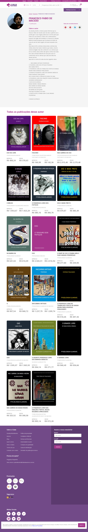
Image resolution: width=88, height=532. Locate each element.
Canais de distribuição (26, 447)
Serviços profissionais (26, 439)
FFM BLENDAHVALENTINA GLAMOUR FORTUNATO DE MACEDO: (67, 156)
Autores (35, 14)
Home (30, 14)
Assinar (58, 447)
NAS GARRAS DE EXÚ (64, 153)
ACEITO (82, 525)
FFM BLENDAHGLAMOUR (13, 155)
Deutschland (43, 1)
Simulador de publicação (29, 450)
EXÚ (33, 253)
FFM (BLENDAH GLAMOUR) (14, 410)
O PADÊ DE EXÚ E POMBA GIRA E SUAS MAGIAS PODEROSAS (68, 254)
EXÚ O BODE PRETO (64, 203)
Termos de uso (11, 447)
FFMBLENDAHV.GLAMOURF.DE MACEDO (17, 360)
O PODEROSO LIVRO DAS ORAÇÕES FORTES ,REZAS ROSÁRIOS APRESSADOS (40, 410)
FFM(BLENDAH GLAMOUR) (64, 205)
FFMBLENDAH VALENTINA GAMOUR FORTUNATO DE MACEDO (41, 156)
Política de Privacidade (37, 525)
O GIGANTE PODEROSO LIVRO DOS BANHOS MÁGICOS (42, 359)
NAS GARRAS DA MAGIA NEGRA (17, 408)
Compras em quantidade (27, 444)
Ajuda (79, 1)
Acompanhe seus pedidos (69, 1)
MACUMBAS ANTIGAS (39, 304)
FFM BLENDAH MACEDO (38, 256)
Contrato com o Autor (12, 450)
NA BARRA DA (11, 253)
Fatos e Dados (10, 444)
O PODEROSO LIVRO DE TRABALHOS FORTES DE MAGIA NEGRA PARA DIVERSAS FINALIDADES (68, 306)
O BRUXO (10, 203)
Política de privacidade (26, 433)
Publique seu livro (56, 1)
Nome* (56, 432)
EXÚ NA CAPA (11, 153)
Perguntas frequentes (12, 459)
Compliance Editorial (26, 436)
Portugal (30, 1)
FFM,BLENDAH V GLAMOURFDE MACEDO (18, 205)
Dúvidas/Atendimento (12, 433)
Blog (8, 439)
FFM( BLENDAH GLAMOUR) (64, 258)
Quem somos (10, 442)
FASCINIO (35, 153)
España (36, 1)
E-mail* (56, 439)
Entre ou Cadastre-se (75, 5)
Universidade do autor (26, 442)
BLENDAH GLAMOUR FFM (39, 362)
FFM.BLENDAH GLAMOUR (13, 256)
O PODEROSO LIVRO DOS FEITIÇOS (40, 204)
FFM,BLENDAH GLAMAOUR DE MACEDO (42, 306)
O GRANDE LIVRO (63, 358)
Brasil (24, 1)
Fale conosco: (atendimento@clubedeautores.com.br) (20, 462)
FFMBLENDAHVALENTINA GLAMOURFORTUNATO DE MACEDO (41, 415)
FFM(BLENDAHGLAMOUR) (39, 207)
